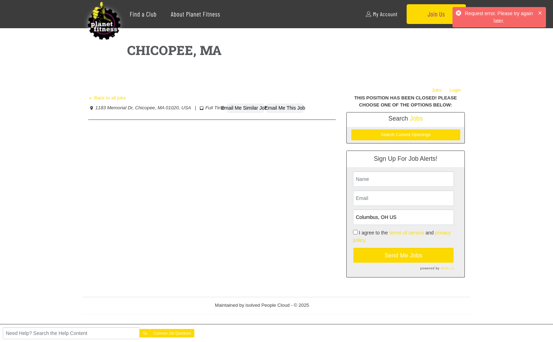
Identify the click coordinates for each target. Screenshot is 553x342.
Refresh (330, 305)
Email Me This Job (285, 108)
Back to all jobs (107, 97)
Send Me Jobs (403, 255)
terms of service (406, 233)
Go (145, 333)
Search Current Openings (406, 134)
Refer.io (447, 268)
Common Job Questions (172, 333)
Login (455, 90)
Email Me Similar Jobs (245, 108)
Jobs (437, 90)
